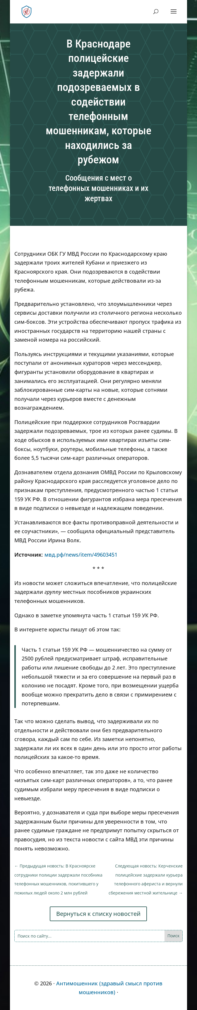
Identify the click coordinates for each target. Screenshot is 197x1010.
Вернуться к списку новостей (98, 914)
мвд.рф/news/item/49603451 (80, 554)
